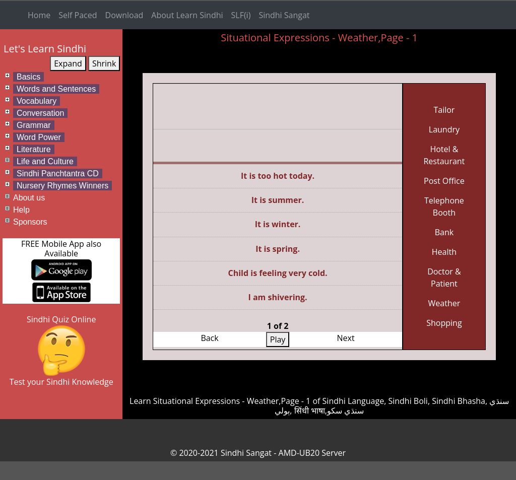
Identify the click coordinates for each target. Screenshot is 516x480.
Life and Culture (45, 161)
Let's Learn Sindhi (45, 48)
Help (21, 209)
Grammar (34, 125)
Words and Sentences (56, 89)
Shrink (104, 63)
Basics (28, 77)
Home (39, 15)
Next (346, 338)
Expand (68, 63)
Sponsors (30, 222)
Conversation (40, 113)
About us (29, 197)
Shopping (444, 322)
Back (209, 338)
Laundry (444, 129)
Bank (444, 232)
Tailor (444, 109)
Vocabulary (36, 101)
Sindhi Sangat (284, 15)
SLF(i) (241, 15)
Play (278, 339)
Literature (34, 149)
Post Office (444, 180)
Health (444, 251)
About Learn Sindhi (187, 15)
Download (124, 15)
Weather (444, 303)
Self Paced (77, 15)
